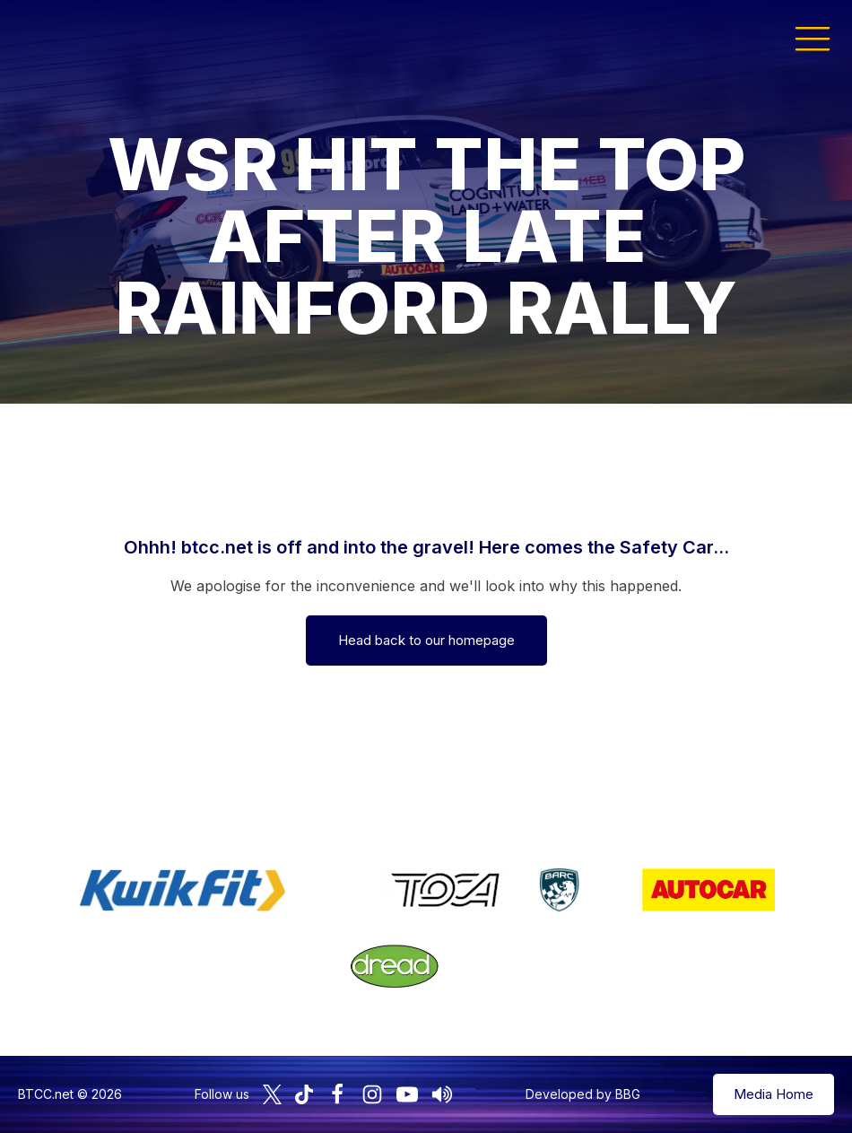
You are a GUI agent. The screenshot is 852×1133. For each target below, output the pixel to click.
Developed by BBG (583, 1094)
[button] (812, 37)
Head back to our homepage (426, 640)
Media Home (773, 1093)
